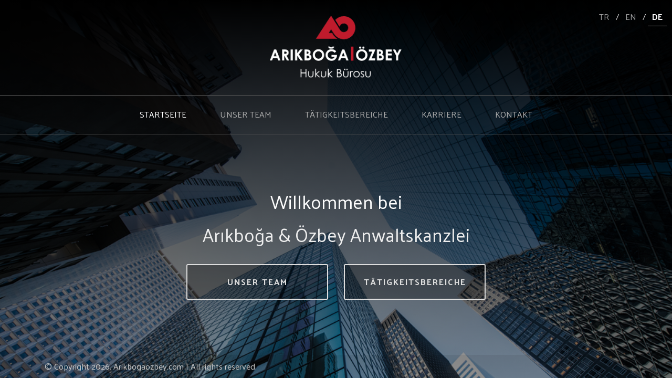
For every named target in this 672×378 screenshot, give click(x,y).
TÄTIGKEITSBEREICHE (346, 114)
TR (604, 16)
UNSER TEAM (245, 114)
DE (657, 16)
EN (630, 16)
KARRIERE (441, 114)
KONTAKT (513, 114)
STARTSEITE (163, 114)
